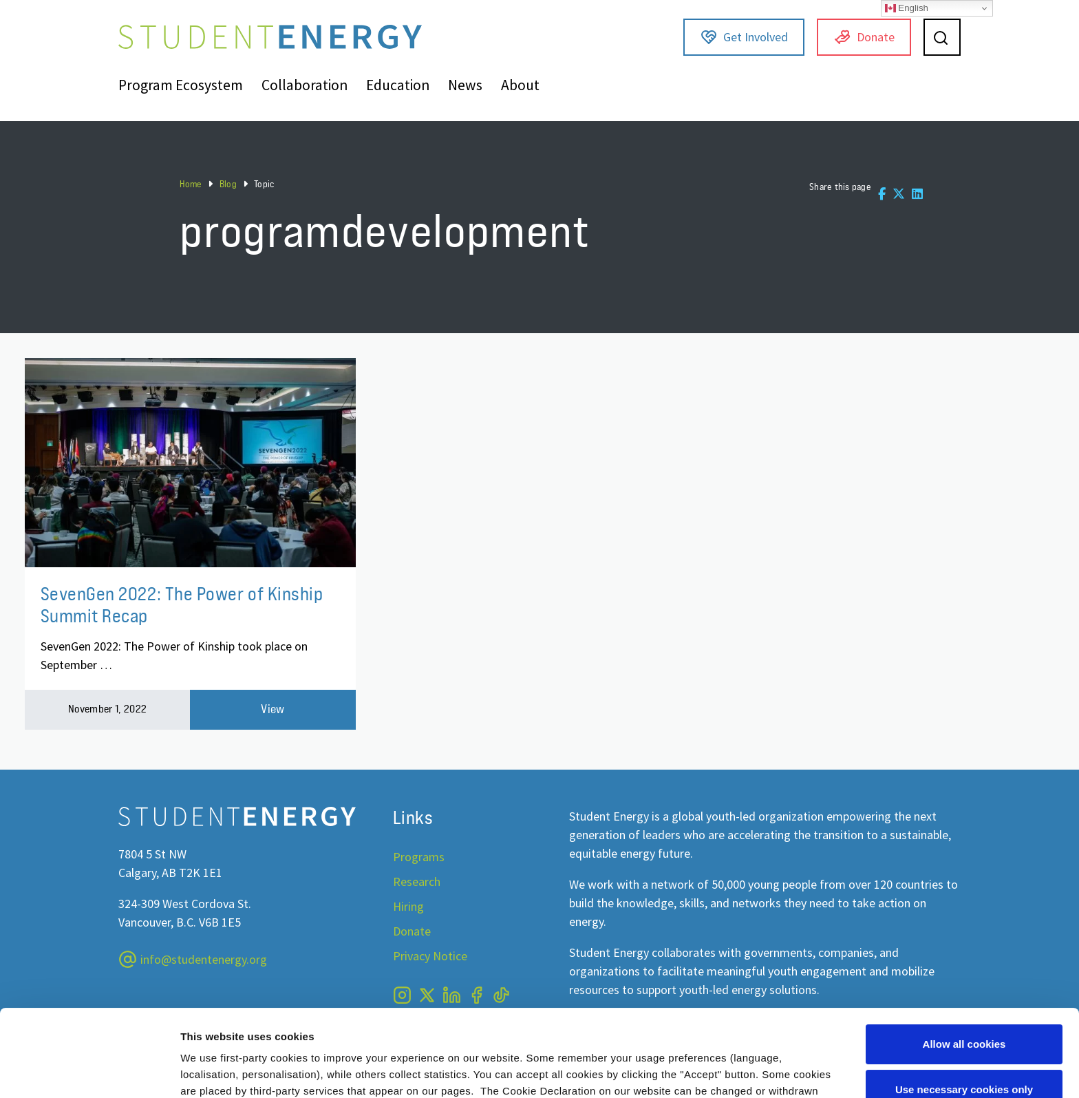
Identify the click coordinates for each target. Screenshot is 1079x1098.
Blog (228, 183)
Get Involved (744, 37)
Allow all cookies (964, 969)
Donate (864, 37)
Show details (212, 1071)
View (272, 709)
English (906, 8)
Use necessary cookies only (964, 1014)
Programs (419, 857)
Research (416, 881)
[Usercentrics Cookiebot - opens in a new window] (89, 1071)
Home (191, 183)
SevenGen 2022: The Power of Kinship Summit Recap (182, 604)
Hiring (408, 906)
